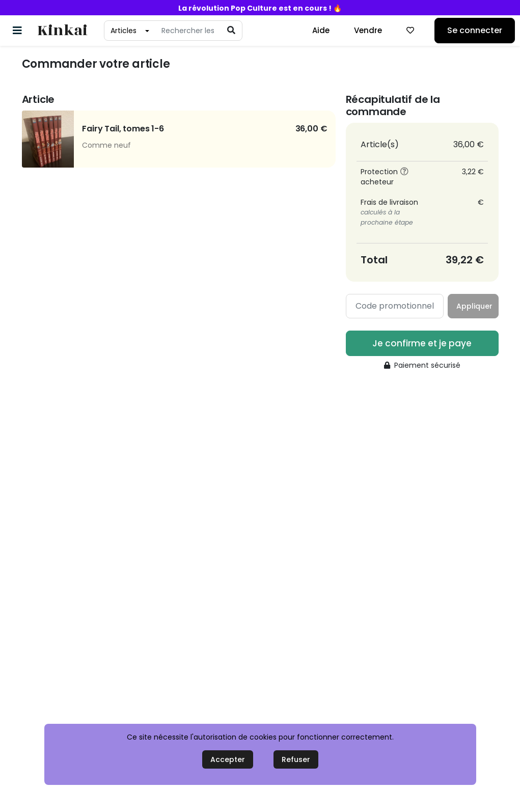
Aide (321, 30)
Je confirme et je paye (422, 343)
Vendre (368, 30)
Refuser (296, 759)
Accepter (227, 759)
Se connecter (474, 30)
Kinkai (62, 30)
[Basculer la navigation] (17, 30)
